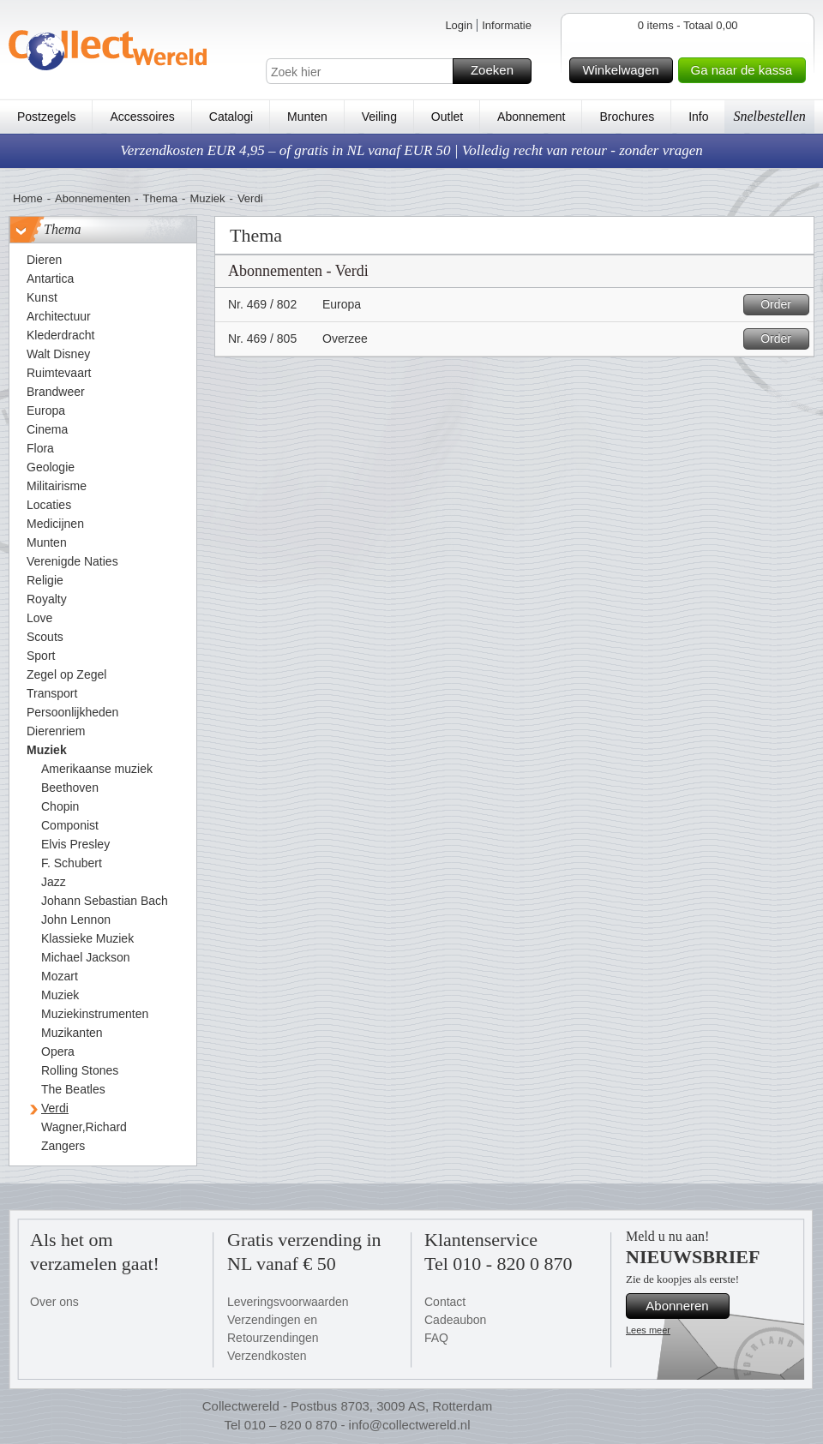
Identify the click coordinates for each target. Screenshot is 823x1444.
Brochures (626, 116)
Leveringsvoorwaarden (288, 1302)
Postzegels (46, 116)
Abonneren (685, 1306)
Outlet (447, 116)
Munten (307, 116)
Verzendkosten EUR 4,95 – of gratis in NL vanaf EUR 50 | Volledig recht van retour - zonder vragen (411, 150)
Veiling (379, 116)
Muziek (207, 198)
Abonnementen (92, 198)
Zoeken (498, 71)
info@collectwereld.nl (410, 1424)
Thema (160, 198)
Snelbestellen (769, 116)
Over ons (54, 1302)
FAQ (436, 1338)
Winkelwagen (624, 70)
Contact (445, 1302)
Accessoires (142, 116)
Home (28, 198)
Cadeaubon (455, 1320)
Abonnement (531, 116)
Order (782, 304)
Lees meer (648, 1330)
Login (458, 25)
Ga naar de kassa (746, 70)
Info (698, 116)
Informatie (507, 25)
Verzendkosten (267, 1356)
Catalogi (231, 116)
